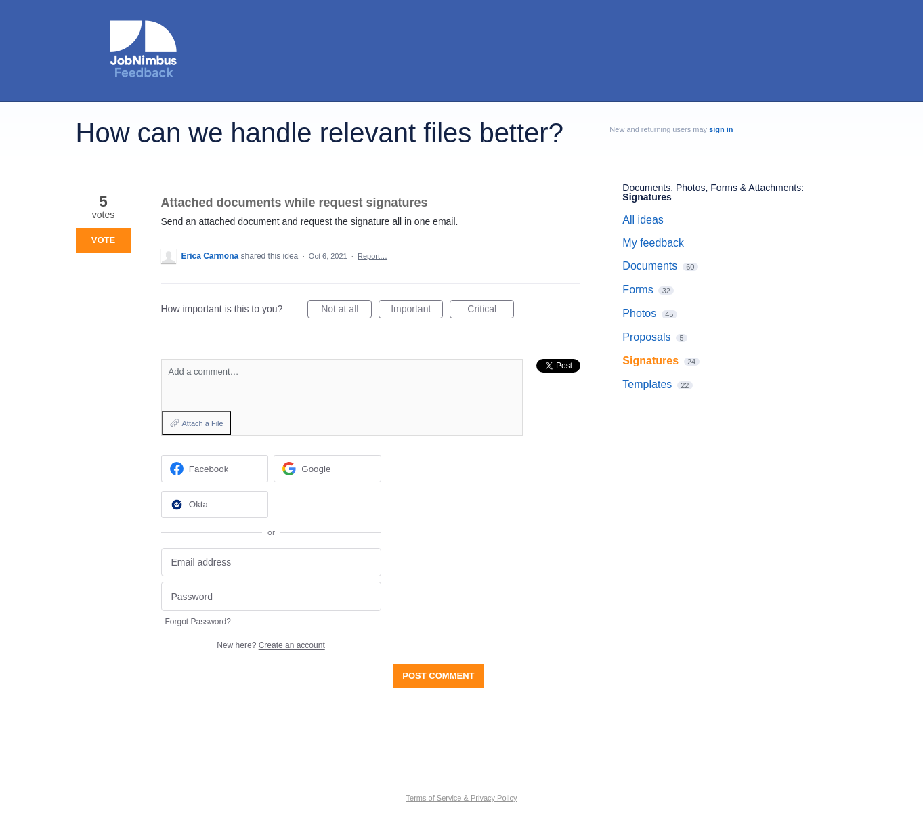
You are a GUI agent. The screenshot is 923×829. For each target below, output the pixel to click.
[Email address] (271, 562)
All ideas (642, 220)
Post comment (438, 676)
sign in (721, 129)
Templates (647, 384)
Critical (490, 310)
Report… (372, 256)
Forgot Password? (198, 621)
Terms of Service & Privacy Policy (461, 798)
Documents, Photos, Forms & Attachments (711, 187)
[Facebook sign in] (215, 468)
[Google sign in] (327, 468)
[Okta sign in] (215, 504)
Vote (103, 240)
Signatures (646, 197)
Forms (637, 289)
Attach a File (202, 423)
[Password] (271, 596)
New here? (270, 645)
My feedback (653, 243)
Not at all (346, 310)
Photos (639, 313)
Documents (649, 266)
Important (417, 310)
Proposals (646, 337)
